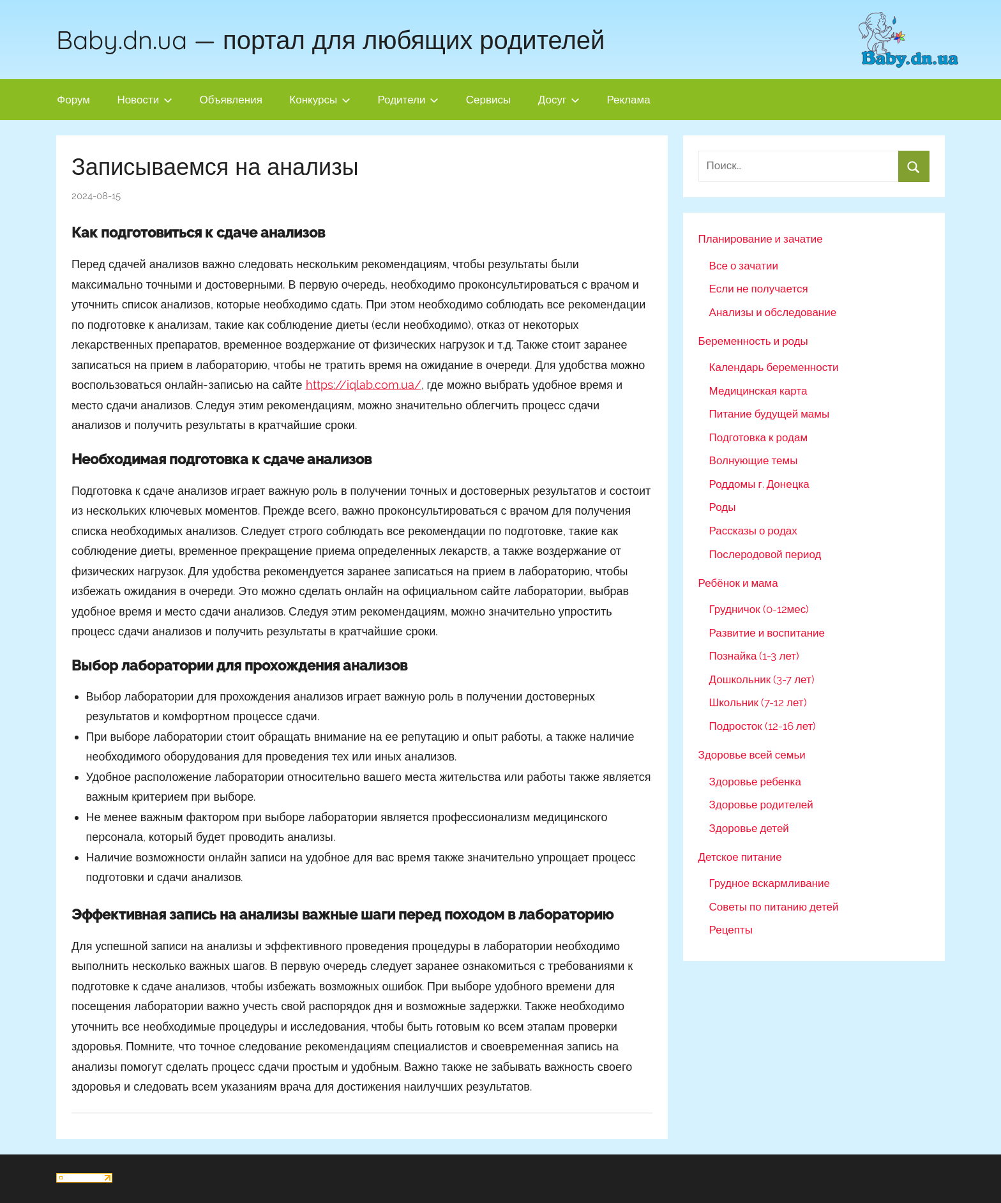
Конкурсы (319, 99)
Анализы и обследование (773, 312)
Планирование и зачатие (760, 238)
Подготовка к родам (758, 437)
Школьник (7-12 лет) (758, 702)
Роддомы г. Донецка (759, 484)
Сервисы (488, 99)
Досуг (559, 99)
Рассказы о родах (753, 530)
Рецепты (731, 929)
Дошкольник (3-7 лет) (762, 679)
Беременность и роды (753, 341)
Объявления (231, 99)
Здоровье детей (749, 828)
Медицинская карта (758, 390)
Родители (408, 99)
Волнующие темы (753, 460)
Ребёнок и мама (738, 583)
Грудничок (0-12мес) (759, 609)
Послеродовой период (765, 554)
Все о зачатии (743, 265)
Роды (722, 507)
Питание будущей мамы (769, 413)
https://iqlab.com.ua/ (363, 384)
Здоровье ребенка (755, 781)
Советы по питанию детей (774, 906)
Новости (144, 99)
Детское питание (740, 857)
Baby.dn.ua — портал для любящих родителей (330, 40)
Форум (73, 99)
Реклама (628, 99)
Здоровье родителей (761, 804)
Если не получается (758, 288)
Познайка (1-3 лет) (754, 655)
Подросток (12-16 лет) (763, 726)
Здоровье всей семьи (752, 754)
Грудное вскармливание (769, 883)
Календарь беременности (774, 367)
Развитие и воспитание (767, 632)
